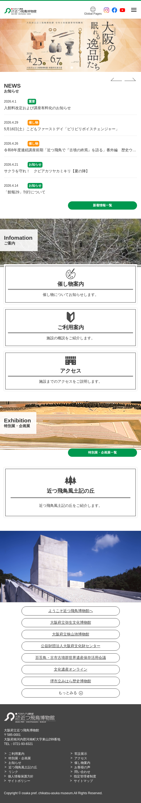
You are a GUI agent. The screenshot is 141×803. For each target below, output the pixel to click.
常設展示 (80, 754)
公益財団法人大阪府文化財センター (70, 646)
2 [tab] (70, 68)
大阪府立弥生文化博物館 (70, 622)
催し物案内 (82, 763)
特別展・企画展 (19, 758)
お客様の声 (82, 767)
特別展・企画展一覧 (102, 452)
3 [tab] (76, 68)
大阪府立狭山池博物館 (70, 634)
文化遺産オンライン (70, 669)
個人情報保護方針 (20, 776)
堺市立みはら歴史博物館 (70, 681)
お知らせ (14, 763)
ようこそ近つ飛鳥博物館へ (70, 611)
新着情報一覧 (102, 205)
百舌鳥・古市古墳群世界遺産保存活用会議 (70, 657)
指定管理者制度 (85, 776)
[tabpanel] (70, 45)
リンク (13, 772)
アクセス (80, 758)
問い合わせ (82, 772)
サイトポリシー (19, 781)
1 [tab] (65, 68)
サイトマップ (83, 781)
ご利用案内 (16, 754)
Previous (116, 79)
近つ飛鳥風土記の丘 (22, 767)
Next (130, 79)
